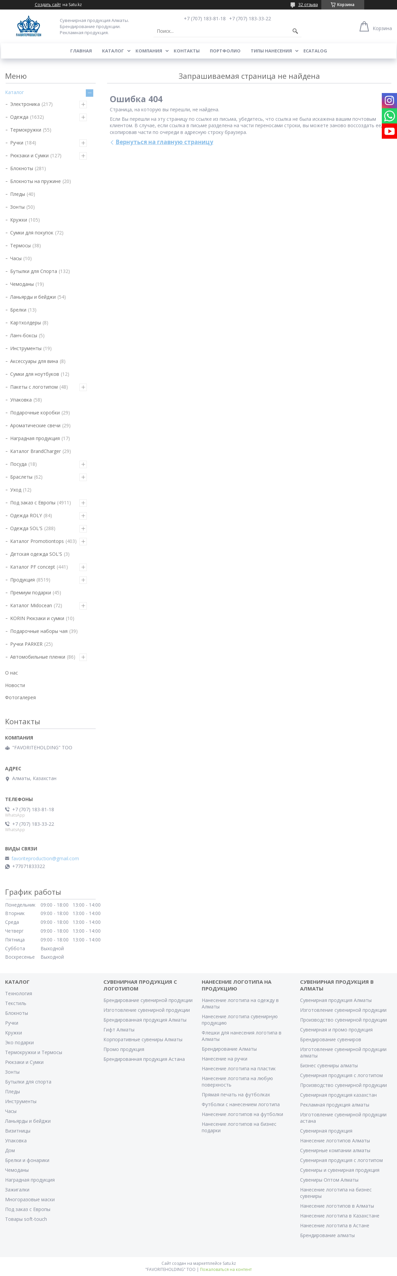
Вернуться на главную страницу (164, 142)
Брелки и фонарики (27, 1160)
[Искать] (295, 31)
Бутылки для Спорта (33, 271)
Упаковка (21, 399)
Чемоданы (22, 284)
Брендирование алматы (327, 1235)
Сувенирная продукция (326, 1130)
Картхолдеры (25, 322)
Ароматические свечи (35, 425)
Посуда (18, 464)
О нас (11, 672)
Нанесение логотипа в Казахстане (339, 1215)
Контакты (187, 51)
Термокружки (25, 130)
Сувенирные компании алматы (335, 1150)
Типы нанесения (271, 51)
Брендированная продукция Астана (144, 1059)
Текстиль (15, 1003)
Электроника (25, 104)
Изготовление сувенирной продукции (146, 1010)
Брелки (18, 309)
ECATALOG (315, 51)
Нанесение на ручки (224, 1058)
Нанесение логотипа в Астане (334, 1225)
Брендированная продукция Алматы (145, 1020)
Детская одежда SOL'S (36, 554)
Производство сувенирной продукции (343, 1020)
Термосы (20, 245)
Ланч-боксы (23, 335)
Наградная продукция (35, 438)
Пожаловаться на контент (226, 1269)
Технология (18, 993)
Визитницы (17, 1130)
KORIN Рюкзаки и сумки (37, 618)
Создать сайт (48, 4)
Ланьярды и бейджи (33, 297)
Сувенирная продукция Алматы (336, 1000)
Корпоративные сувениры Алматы (142, 1039)
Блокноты (21, 168)
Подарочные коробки (35, 412)
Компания (148, 51)
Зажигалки (17, 1189)
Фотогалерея (20, 697)
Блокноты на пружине (35, 181)
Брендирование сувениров (330, 1039)
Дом (10, 1150)
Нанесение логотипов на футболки (242, 1114)
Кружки (18, 220)
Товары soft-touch (26, 1219)
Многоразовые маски (30, 1199)
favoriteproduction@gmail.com (45, 859)
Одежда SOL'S (26, 528)
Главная (81, 51)
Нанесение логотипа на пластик (239, 1068)
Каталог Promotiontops (37, 541)
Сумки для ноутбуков (34, 374)
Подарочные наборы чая (39, 631)
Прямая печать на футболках (236, 1094)
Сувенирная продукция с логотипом (341, 1075)
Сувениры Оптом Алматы (329, 1180)
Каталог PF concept (32, 567)
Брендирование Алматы (229, 1049)
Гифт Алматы (118, 1029)
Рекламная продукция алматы (334, 1104)
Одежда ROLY (26, 515)
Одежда (19, 117)
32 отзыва (308, 4)
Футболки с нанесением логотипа (241, 1104)
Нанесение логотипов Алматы (335, 1140)
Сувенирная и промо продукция (336, 1029)
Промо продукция (123, 1049)
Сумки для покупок (31, 232)
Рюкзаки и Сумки (29, 155)
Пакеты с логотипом (34, 387)
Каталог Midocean (31, 605)
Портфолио (225, 51)
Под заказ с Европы (32, 502)
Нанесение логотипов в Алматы (337, 1206)
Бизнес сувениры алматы (329, 1065)
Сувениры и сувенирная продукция (339, 1170)
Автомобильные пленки (37, 657)
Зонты (17, 207)
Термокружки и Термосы (33, 1052)
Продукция (22, 579)
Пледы (17, 194)
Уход (15, 489)
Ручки (16, 142)
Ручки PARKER (26, 644)
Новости (15, 685)
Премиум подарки (30, 592)
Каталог (113, 51)
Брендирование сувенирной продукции (148, 1000)
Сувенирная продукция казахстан (338, 1095)
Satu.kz (229, 1263)
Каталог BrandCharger (35, 451)
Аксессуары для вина (34, 361)
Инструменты (26, 348)
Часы (16, 258)
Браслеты (21, 477)
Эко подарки (19, 1042)
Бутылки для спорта (28, 1081)
